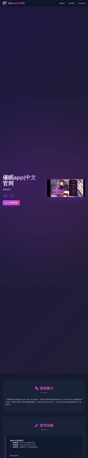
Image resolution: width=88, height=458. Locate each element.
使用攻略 (71, 3)
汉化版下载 (81, 3)
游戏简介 (62, 3)
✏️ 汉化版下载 (11, 202)
